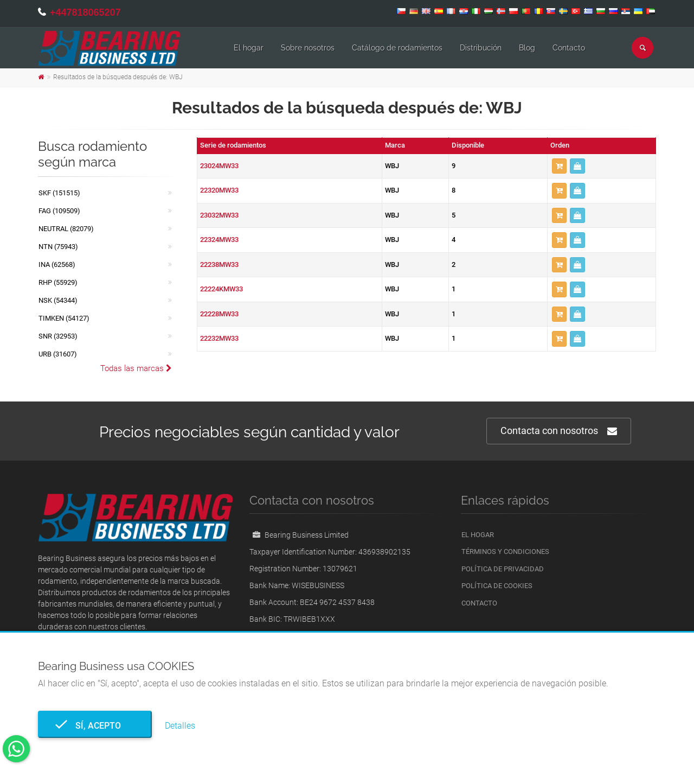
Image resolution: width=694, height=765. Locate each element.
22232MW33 (219, 338)
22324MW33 (219, 239)
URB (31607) (57, 354)
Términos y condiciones (505, 551)
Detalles (180, 726)
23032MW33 (219, 215)
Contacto (568, 47)
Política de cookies (496, 586)
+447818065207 (85, 12)
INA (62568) (56, 264)
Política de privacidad (502, 569)
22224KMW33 (221, 289)
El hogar (249, 47)
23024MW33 (219, 166)
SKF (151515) (59, 193)
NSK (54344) (58, 300)
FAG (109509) (59, 211)
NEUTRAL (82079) (66, 229)
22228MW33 (219, 314)
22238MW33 (219, 264)
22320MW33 (219, 190)
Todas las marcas (136, 368)
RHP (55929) (58, 282)
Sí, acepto (95, 726)
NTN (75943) (58, 247)
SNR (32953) (58, 336)
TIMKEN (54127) (63, 318)
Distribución (481, 47)
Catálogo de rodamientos (397, 47)
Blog (527, 47)
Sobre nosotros (308, 47)
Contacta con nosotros (558, 431)
